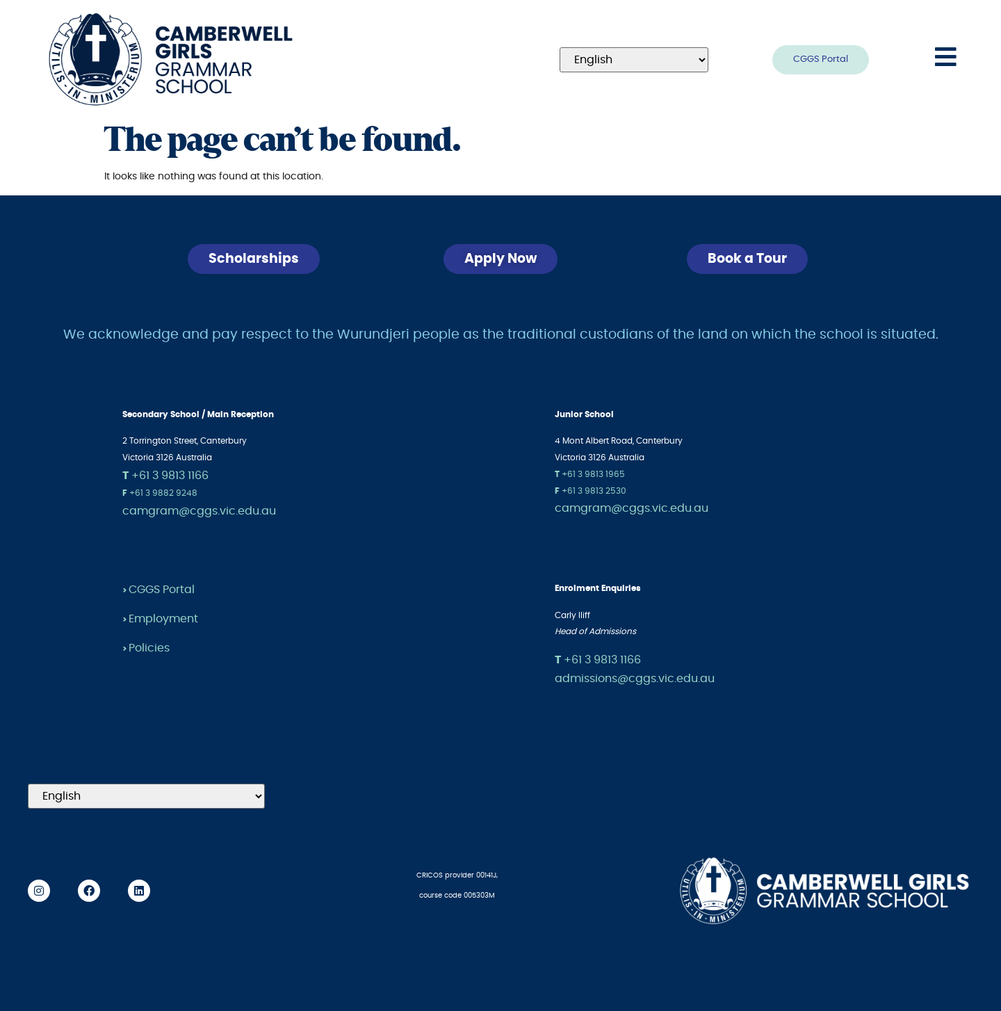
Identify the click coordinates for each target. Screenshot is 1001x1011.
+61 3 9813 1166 (165, 475)
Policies (149, 648)
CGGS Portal (162, 589)
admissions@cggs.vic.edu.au (635, 678)
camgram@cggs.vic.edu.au (199, 511)
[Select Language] (634, 59)
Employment (163, 618)
